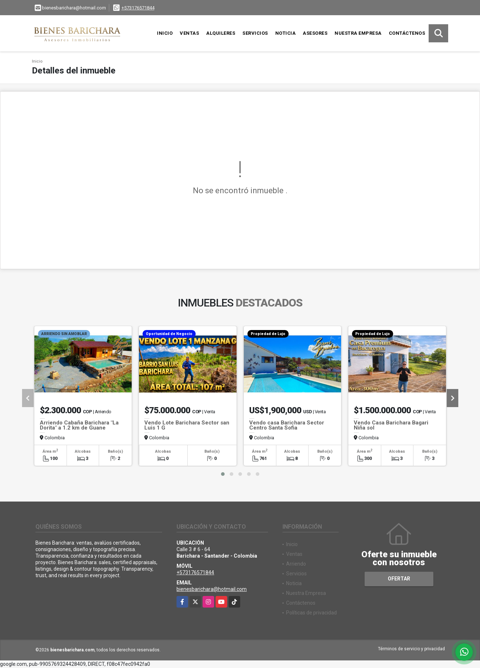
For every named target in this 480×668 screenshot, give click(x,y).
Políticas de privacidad (311, 613)
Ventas (189, 33)
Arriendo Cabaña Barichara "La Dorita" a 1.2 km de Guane (79, 425)
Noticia (285, 33)
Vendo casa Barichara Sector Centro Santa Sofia (286, 425)
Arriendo (296, 564)
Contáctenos (407, 33)
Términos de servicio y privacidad (411, 648)
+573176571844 (138, 7)
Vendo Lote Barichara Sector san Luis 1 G (186, 425)
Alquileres (220, 33)
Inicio (165, 33)
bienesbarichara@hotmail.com (212, 589)
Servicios (255, 33)
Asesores (315, 33)
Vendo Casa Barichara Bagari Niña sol (391, 425)
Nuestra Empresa (358, 33)
